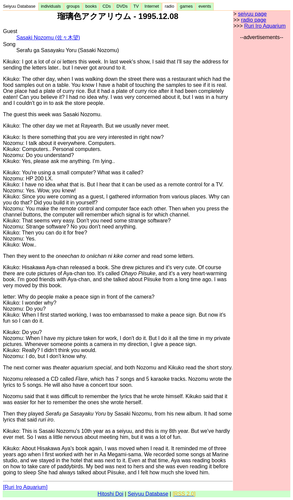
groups (73, 6)
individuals (51, 6)
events (204, 6)
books (91, 6)
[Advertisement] (261, 140)
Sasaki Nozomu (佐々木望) (48, 37)
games (186, 6)
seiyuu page (252, 14)
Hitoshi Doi (110, 494)
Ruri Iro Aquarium (265, 26)
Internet (151, 6)
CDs (106, 6)
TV (136, 6)
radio (169, 6)
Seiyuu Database (20, 6)
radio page (253, 20)
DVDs (122, 6)
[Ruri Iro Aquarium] (25, 487)
